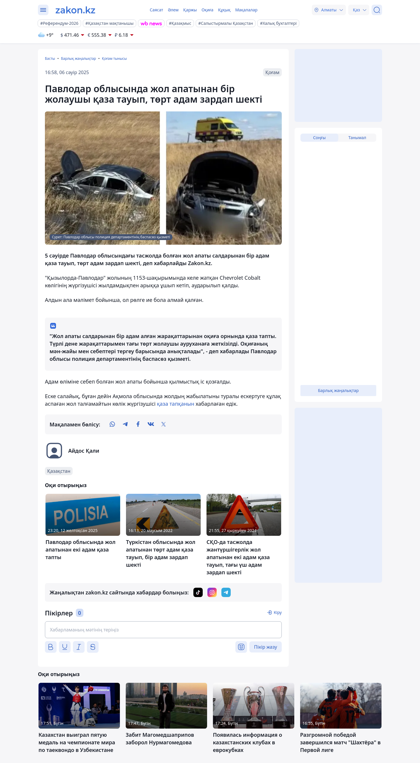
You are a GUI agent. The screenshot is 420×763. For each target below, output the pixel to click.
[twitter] (163, 424)
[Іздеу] (377, 10)
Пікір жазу (265, 647)
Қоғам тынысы (114, 58)
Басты (50, 58)
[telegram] (125, 424)
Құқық (224, 10)
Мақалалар (246, 10)
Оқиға (208, 10)
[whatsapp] (112, 424)
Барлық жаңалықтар (78, 58)
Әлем (173, 10)
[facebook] (138, 424)
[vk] (151, 424)
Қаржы (190, 10)
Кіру (278, 612)
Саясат (156, 10)
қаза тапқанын (176, 403)
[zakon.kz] (75, 9)
